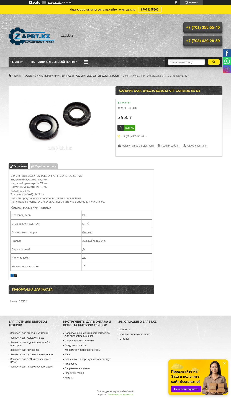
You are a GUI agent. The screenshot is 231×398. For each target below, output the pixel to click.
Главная (18, 62)
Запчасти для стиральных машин (54, 75)
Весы (68, 354)
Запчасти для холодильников (27, 337)
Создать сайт (54, 2)
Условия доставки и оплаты (135, 334)
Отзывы (124, 338)
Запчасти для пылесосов (24, 349)
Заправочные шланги (77, 368)
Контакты (124, 329)
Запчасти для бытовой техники (54, 62)
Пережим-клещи (74, 373)
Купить (129, 127)
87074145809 (149, 9)
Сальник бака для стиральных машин (98, 75)
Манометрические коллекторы (82, 349)
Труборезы (71, 363)
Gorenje (87, 232)
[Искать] (214, 62)
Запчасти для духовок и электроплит (31, 354)
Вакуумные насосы (76, 345)
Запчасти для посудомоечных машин (31, 366)
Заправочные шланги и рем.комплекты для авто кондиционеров (87, 334)
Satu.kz (130, 391)
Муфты (69, 377)
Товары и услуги (23, 75)
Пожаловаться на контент (120, 394)
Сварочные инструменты (79, 340)
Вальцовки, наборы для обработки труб (88, 359)
